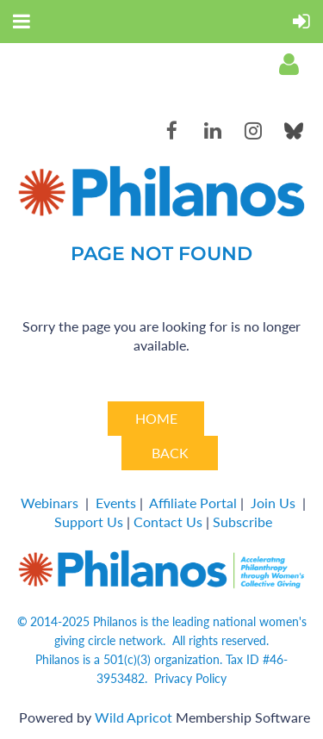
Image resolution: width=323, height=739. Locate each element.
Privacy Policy (190, 678)
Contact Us (168, 521)
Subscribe (242, 521)
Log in (288, 64)
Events (116, 502)
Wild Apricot (133, 717)
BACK (170, 452)
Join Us (273, 502)
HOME (156, 418)
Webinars (49, 502)
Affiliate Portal (193, 502)
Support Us (88, 521)
